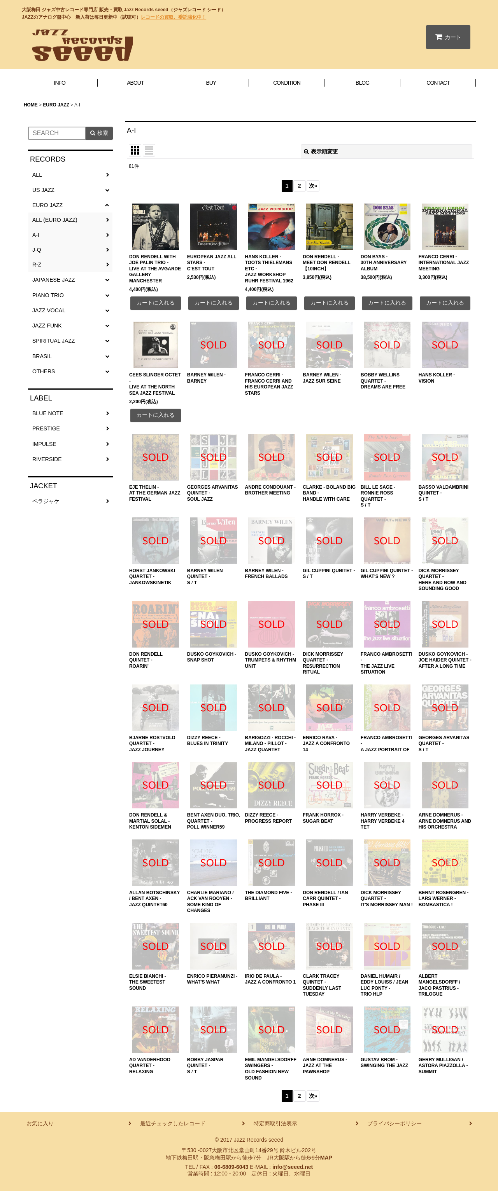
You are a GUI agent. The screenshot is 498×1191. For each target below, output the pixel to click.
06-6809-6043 (231, 1167)
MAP (326, 1157)
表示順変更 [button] (321, 151)
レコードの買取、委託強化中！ (173, 17)
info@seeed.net (292, 1167)
